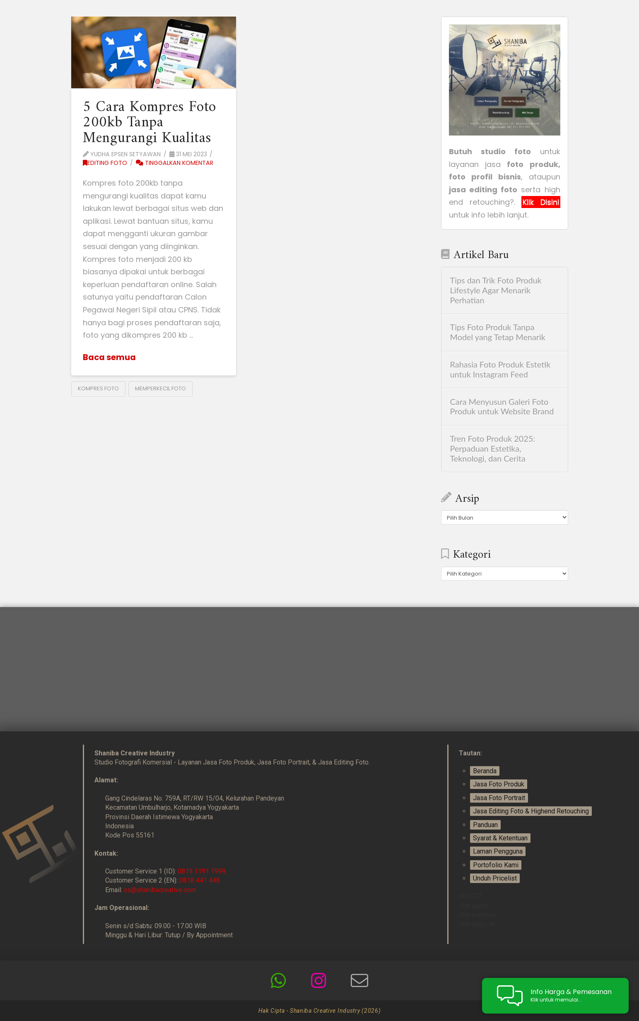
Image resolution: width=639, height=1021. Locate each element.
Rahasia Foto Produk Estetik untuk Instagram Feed (500, 369)
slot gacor (473, 906)
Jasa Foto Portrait (499, 798)
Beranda (485, 771)
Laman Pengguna (498, 851)
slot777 (470, 896)
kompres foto (98, 388)
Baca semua (109, 357)
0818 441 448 (199, 880)
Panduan (485, 825)
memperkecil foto (160, 388)
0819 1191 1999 (202, 871)
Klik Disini (541, 202)
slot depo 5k (477, 924)
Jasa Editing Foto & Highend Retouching (531, 811)
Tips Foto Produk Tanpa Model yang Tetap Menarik (497, 332)
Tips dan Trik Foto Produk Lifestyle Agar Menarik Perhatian (496, 290)
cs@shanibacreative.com (160, 890)
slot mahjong (477, 915)
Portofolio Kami (495, 865)
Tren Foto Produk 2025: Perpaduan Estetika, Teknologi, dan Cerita (492, 448)
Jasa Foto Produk (498, 784)
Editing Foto (105, 163)
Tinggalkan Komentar (174, 163)
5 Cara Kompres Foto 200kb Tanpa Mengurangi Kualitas (149, 123)
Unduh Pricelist (495, 878)
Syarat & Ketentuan (500, 838)
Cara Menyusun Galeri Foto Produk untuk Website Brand (502, 406)
